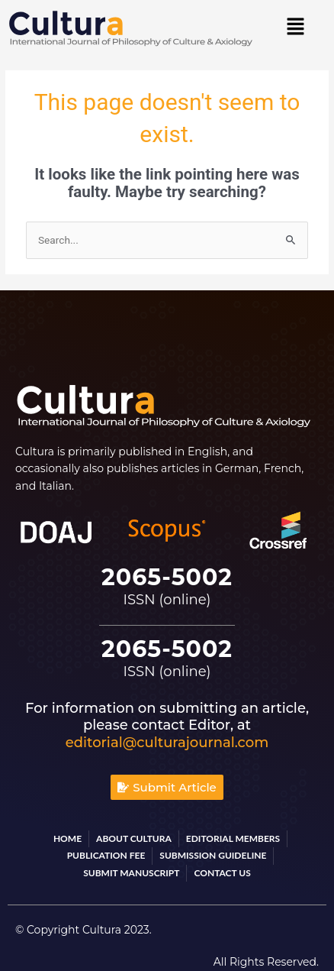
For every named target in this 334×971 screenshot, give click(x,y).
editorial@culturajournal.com (167, 742)
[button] (295, 27)
